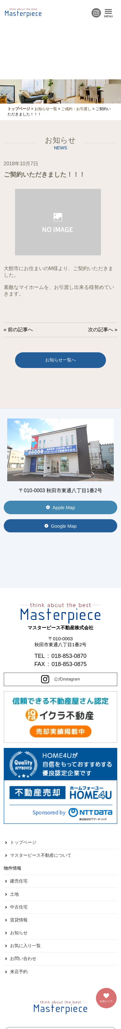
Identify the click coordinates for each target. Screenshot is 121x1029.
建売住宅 (19, 880)
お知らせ (19, 932)
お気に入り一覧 (25, 945)
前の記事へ (20, 329)
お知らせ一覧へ (60, 359)
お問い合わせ (23, 958)
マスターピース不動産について (40, 855)
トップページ (23, 842)
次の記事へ (100, 329)
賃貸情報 (19, 919)
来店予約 (19, 971)
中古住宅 (19, 906)
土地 (14, 894)
